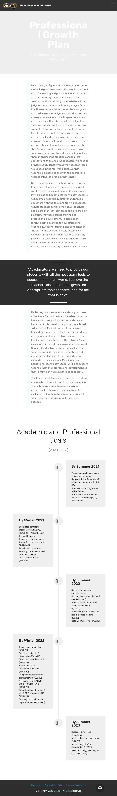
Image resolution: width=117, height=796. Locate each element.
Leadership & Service (76, 775)
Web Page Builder (68, 791)
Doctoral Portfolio (53, 775)
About (34, 775)
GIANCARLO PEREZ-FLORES (35, 5)
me (38, 775)
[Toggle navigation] (112, 4)
